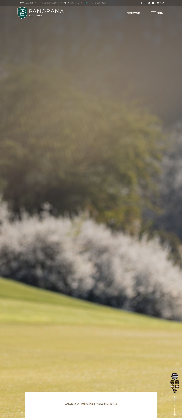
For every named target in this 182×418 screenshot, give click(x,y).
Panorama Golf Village (95, 3)
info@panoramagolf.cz (48, 3)
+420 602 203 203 (25, 3)
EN (163, 3)
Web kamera (71, 3)
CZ (158, 3)
